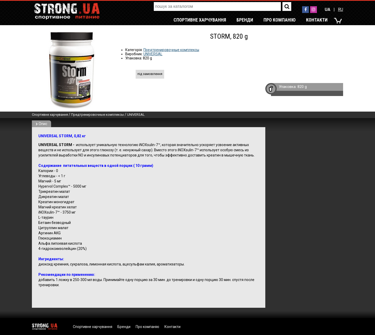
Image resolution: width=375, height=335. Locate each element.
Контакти (317, 20)
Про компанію (279, 20)
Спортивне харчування (199, 20)
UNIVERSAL (152, 54)
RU (340, 9)
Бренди (245, 20)
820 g (302, 86)
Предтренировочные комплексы (171, 50)
